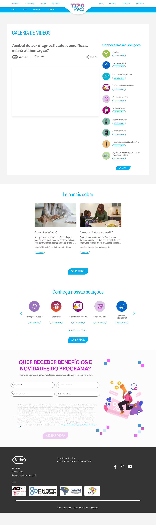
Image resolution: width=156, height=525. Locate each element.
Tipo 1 (13, 10)
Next (134, 312)
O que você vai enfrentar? (46, 232)
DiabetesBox (56, 317)
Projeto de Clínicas (99, 317)
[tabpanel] (34, 312)
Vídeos (101, 3)
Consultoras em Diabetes (78, 317)
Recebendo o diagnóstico (103, 247)
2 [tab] (72, 330)
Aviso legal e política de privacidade (24, 475)
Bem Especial (56, 3)
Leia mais (40, 252)
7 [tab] (84, 330)
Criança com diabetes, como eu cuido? (96, 232)
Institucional (15, 3)
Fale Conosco (140, 3)
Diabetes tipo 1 (45, 247)
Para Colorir (112, 3)
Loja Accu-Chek (29, 3)
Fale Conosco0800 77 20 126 (122, 317)
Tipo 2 (24, 10)
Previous (21, 312)
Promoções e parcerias (34, 317)
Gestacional (36, 10)
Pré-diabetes (51, 10)
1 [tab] (69, 330)
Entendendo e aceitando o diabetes (61, 247)
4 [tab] (77, 330)
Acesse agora (119, 55)
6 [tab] (81, 330)
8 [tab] (86, 330)
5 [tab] (79, 330)
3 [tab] (74, 330)
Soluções (43, 3)
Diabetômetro (126, 3)
